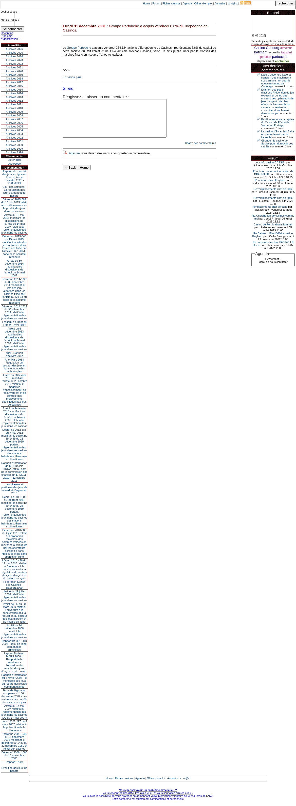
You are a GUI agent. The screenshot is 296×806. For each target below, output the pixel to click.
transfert (286, 52)
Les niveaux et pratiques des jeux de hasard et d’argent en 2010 (14, 489)
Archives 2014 (14, 93)
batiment (260, 52)
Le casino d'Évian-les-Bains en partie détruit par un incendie (278, 134)
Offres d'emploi (203, 3)
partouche (279, 57)
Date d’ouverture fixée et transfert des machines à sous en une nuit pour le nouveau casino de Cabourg (276, 80)
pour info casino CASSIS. (270, 162)
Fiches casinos (172, 3)
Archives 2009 (14, 111)
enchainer (282, 61)
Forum (156, 3)
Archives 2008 (14, 115)
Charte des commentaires (200, 150)
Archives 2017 (14, 82)
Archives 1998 (14, 152)
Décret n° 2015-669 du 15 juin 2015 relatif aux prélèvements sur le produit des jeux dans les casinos (14, 205)
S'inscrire (74, 160)
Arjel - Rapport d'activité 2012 (14, 354)
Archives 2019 (14, 74)
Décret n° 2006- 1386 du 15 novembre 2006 (14, 755)
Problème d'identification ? (10, 37)
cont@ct (233, 3)
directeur (286, 48)
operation (265, 57)
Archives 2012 (14, 100)
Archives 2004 (14, 130)
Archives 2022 (14, 63)
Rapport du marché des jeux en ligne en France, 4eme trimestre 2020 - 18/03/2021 (14, 177)
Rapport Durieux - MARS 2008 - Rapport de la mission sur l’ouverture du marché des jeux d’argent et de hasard (14, 662)
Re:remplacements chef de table (273, 189)
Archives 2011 (14, 104)
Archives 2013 (14, 96)
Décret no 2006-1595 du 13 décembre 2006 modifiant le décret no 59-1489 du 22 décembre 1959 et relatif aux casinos (14, 741)
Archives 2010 (14, 108)
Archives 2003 (14, 133)
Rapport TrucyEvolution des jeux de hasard (14, 766)
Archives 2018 (14, 78)
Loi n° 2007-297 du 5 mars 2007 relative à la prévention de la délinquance (14, 726)
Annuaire (220, 3)
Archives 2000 (14, 144)
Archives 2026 (14, 48)
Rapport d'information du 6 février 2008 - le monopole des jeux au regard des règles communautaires (14, 680)
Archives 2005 (14, 126)
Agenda (187, 3)
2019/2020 (14, 163)
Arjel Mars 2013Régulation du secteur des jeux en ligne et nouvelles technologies (14, 365)
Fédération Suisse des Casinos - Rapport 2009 (14, 584)
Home (146, 3)
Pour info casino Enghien (270, 180)
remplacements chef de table (270, 206)
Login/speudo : (9, 11)
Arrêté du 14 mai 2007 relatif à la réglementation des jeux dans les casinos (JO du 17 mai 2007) (14, 711)
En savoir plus (72, 77)
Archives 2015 (14, 89)
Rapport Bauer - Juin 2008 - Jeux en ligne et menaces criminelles (14, 645)
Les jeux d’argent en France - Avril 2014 (14, 323)
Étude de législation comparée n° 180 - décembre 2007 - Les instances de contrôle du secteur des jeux (14, 696)
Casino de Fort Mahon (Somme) (273, 224)
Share (68, 88)
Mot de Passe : (10, 19)
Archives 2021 (14, 67)
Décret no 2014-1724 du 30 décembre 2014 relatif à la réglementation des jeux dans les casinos (14, 312)
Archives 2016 (14, 85)
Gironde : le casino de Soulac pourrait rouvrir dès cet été (277, 143)
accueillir (274, 52)
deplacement (265, 61)
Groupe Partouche (79, 47)
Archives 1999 (14, 148)
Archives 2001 (14, 141)
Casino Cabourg (266, 48)
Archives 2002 (14, 137)
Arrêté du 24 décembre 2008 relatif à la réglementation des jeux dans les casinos (14, 631)
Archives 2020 (14, 71)
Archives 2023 (14, 60)
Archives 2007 (14, 119)
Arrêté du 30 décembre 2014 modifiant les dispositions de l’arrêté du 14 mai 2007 (14, 268)
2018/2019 (14, 159)
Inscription (7, 33)
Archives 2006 (14, 122)
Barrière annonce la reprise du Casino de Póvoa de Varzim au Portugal (277, 122)
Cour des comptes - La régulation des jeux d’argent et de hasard (14, 191)
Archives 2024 (14, 56)
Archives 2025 (14, 52)
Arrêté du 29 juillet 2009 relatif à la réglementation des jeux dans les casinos (14, 596)
